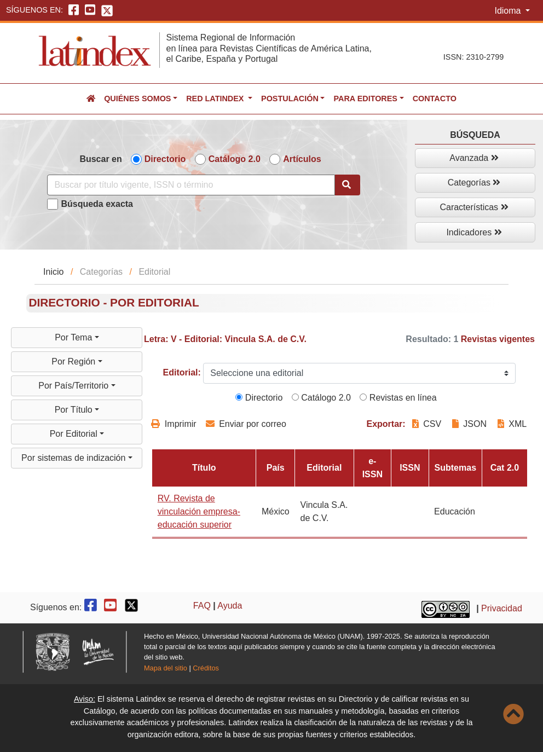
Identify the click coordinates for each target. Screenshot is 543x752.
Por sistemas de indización (74, 457)
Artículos (302, 159)
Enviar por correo (246, 424)
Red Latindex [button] (216, 98)
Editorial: (182, 372)
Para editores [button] (365, 98)
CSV (428, 424)
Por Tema (75, 337)
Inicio (53, 271)
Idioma (508, 10)
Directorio (165, 159)
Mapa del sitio (165, 668)
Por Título (75, 409)
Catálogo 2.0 (235, 159)
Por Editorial (75, 433)
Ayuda (229, 605)
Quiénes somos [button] (137, 98)
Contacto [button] (435, 98)
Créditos (206, 668)
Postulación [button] (290, 98)
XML (512, 424)
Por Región (74, 361)
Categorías (474, 182)
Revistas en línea (398, 397)
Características (474, 207)
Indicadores (473, 232)
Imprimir (173, 424)
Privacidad (501, 609)
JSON (469, 424)
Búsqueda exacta (97, 204)
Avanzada (473, 158)
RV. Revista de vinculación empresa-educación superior (199, 511)
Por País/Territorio (74, 385)
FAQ (202, 605)
